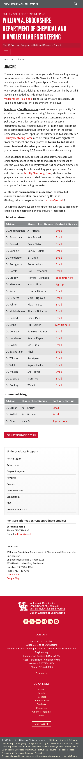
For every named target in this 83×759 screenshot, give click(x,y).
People (41, 693)
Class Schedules (15, 490)
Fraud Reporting (9, 746)
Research (41, 696)
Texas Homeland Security (61, 743)
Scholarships (14, 496)
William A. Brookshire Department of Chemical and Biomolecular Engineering (34, 28)
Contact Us (41, 673)
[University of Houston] (20, 3)
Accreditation (18, 59)
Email (58, 230)
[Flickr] (38, 621)
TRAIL (76, 743)
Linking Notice (56, 746)
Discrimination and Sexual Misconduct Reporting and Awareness (31, 756)
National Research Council (47, 45)
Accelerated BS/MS (17, 509)
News (41, 715)
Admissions (13, 465)
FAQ (9, 503)
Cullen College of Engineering (24, 14)
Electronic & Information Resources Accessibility (24, 753)
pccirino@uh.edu (54, 200)
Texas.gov (43, 743)
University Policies (70, 756)
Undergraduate (42, 700)
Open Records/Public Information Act (19, 749)
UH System (33, 743)
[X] (32, 621)
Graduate (41, 704)
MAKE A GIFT (41, 723)
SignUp (59, 284)
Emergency (21, 743)
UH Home (53, 740)
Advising (11, 477)
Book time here (64, 277)
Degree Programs (16, 471)
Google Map (13, 578)
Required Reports (66, 749)
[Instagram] (44, 621)
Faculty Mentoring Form (18, 138)
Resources (41, 707)
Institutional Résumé (47, 749)
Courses (11, 484)
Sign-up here (62, 325)
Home (5, 59)
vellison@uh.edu (23, 534)
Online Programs (41, 711)
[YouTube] (56, 621)
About (41, 689)
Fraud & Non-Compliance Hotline (33, 746)
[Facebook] (26, 621)
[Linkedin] (50, 621)
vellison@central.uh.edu (18, 98)
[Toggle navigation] (6, 52)
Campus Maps (8, 743)
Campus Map (13, 574)
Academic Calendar (69, 740)
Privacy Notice (71, 746)
